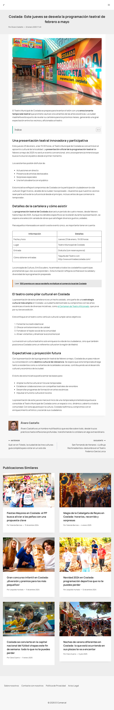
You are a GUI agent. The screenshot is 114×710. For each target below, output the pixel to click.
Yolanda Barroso (16, 525)
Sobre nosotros (11, 685)
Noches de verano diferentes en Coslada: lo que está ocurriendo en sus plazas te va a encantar (84, 645)
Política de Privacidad (56, 685)
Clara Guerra (15, 658)
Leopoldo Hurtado (16, 590)
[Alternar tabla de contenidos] (97, 129)
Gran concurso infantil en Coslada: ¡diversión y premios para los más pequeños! (28, 581)
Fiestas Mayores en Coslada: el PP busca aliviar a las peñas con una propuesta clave (27, 516)
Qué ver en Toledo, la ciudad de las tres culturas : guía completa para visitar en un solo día (31, 444)
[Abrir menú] (109, 5)
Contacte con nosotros (32, 685)
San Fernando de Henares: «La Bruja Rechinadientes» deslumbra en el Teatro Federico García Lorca (82, 446)
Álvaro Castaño (17, 27)
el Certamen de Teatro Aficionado (73, 306)
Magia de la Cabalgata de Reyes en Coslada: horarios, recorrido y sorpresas (83, 516)
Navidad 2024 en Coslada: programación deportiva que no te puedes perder (83, 581)
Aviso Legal (73, 685)
